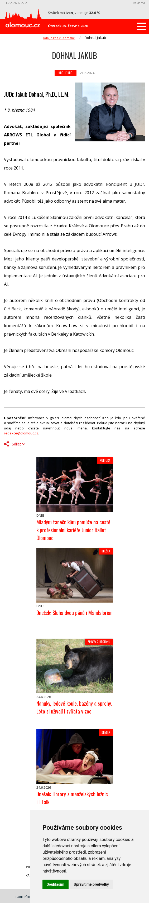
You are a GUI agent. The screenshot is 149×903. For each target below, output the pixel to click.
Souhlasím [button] (55, 884)
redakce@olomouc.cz (21, 433)
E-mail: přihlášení (26, 897)
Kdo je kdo (66, 73)
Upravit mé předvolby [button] (91, 884)
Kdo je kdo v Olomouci (59, 38)
